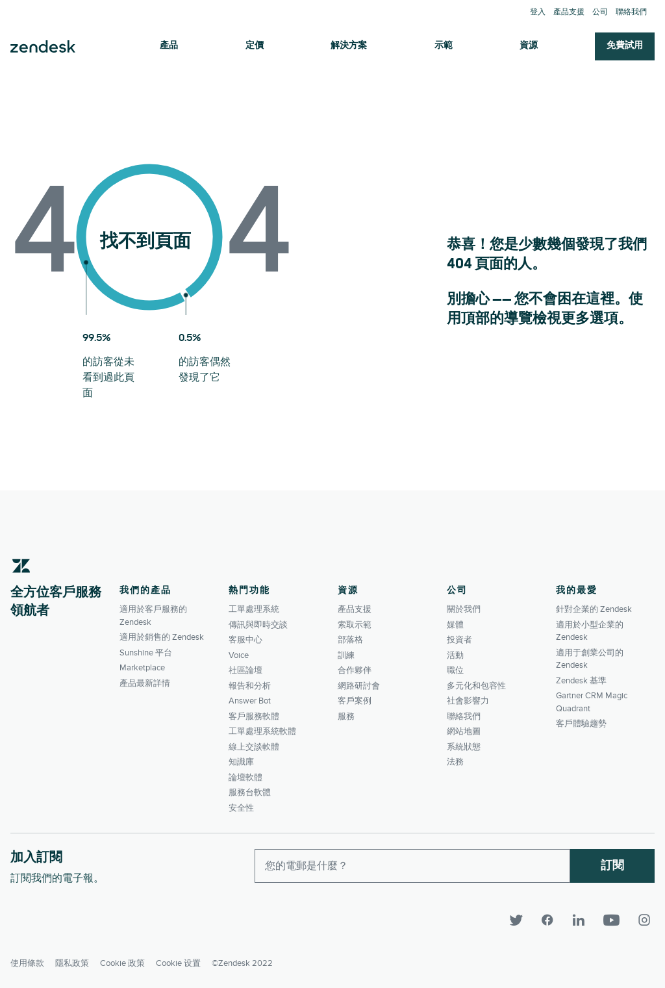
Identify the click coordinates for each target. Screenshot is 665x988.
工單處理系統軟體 (262, 731)
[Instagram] (644, 920)
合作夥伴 (354, 670)
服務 (346, 716)
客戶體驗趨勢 (581, 723)
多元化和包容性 (476, 686)
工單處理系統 (254, 609)
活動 (455, 655)
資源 (529, 46)
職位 (455, 670)
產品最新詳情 (144, 683)
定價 (254, 46)
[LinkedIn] (584, 920)
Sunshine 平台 (145, 653)
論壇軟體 (245, 777)
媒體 (455, 625)
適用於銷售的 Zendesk (161, 637)
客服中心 (245, 640)
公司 (600, 12)
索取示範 (354, 625)
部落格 (350, 640)
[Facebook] (553, 920)
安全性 (241, 808)
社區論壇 (245, 670)
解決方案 (349, 46)
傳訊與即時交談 (258, 625)
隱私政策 (72, 959)
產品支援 (568, 12)
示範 (443, 46)
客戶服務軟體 (254, 716)
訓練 (346, 655)
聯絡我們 (631, 12)
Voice (239, 655)
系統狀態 (464, 747)
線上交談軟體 (254, 747)
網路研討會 (359, 686)
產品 (169, 46)
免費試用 (625, 46)
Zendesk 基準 (581, 681)
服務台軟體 (250, 792)
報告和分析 (250, 686)
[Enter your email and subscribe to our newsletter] (412, 866)
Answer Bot (250, 701)
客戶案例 (354, 701)
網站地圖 (464, 731)
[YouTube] (617, 920)
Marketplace (142, 668)
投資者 (459, 640)
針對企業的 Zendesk (594, 609)
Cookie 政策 (122, 959)
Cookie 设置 (178, 959)
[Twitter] (522, 920)
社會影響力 (468, 701)
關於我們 (464, 609)
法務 (455, 762)
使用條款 (27, 959)
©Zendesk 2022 (242, 959)
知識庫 (241, 762)
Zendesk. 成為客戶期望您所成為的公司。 (42, 46)
